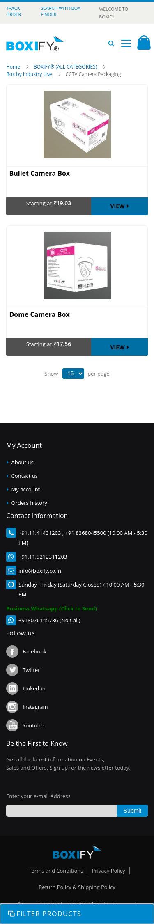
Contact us (24, 475)
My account (25, 489)
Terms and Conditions (55, 870)
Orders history (29, 503)
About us (22, 462)
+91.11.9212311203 (42, 556)
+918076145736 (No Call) (49, 620)
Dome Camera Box (39, 314)
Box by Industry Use (29, 74)
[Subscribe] (132, 811)
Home (13, 66)
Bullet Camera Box (39, 173)
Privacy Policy (108, 870)
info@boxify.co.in (39, 570)
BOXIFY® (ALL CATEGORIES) (66, 66)
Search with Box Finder (60, 11)
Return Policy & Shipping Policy (77, 887)
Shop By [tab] (77, 913)
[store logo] (35, 43)
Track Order (13, 11)
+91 (23, 533)
